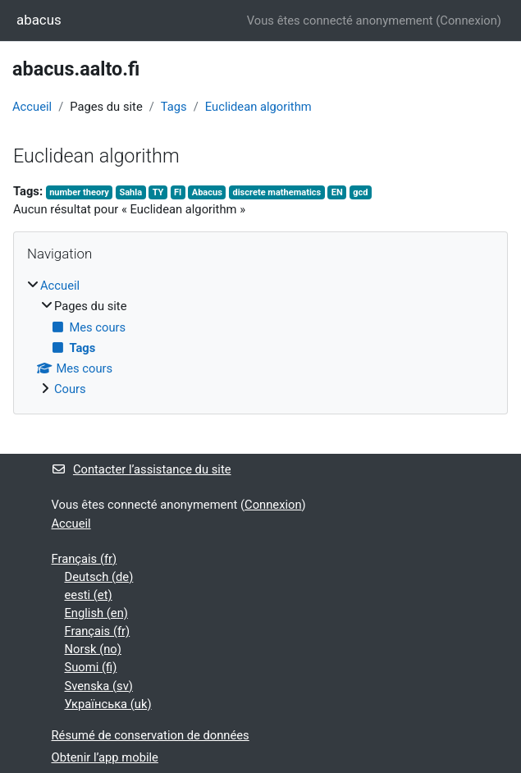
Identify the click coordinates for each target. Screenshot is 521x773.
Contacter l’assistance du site (141, 469)
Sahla (130, 192)
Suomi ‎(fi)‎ (91, 667)
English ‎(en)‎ (96, 613)
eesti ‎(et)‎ (88, 595)
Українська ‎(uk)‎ (108, 704)
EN (337, 192)
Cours (70, 389)
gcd (360, 192)
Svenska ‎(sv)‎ (99, 686)
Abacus (207, 192)
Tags (174, 106)
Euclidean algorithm (258, 106)
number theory (79, 192)
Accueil (32, 106)
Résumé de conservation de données (150, 735)
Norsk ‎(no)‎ (93, 649)
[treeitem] (260, 337)
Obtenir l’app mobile (105, 757)
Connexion (468, 20)
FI (177, 192)
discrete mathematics (276, 192)
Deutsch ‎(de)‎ (99, 576)
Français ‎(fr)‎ (84, 558)
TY (158, 192)
